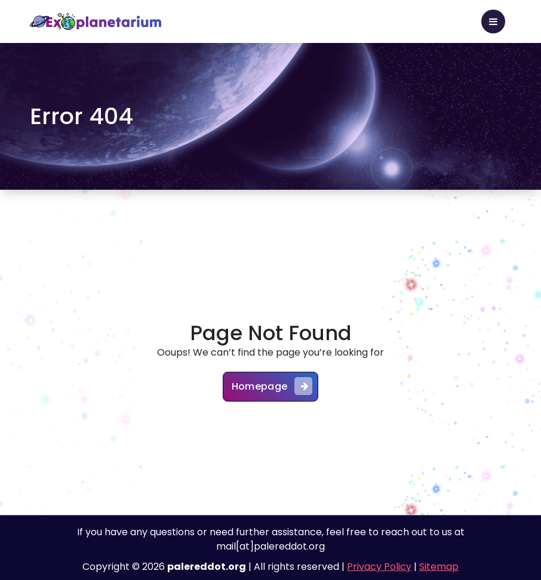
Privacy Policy (379, 566)
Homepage (272, 386)
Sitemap (439, 566)
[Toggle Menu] (493, 21)
